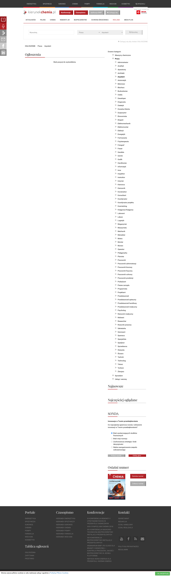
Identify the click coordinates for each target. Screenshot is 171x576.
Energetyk (121, 134)
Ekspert (120, 120)
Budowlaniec (123, 91)
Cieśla (120, 95)
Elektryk (121, 131)
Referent (121, 318)
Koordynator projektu (126, 202)
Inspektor (121, 174)
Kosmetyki (126, 4)
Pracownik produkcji (125, 278)
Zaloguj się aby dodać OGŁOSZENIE (133, 41)
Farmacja (100, 4)
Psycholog (122, 310)
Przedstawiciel (123, 296)
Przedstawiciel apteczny (127, 300)
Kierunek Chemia (63, 528)
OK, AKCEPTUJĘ (162, 573)
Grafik (120, 159)
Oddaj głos (137, 456)
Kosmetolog (122, 206)
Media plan (128, 20)
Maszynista (122, 228)
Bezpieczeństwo (80, 20)
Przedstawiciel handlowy (127, 303)
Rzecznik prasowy (125, 325)
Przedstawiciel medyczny (127, 307)
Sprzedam (119, 376)
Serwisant (121, 332)
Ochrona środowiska (100, 20)
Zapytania (29, 555)
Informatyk (122, 167)
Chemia (75, 4)
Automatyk (122, 80)
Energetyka (31, 4)
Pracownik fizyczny (125, 271)
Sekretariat (123, 518)
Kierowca (121, 185)
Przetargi (29, 559)
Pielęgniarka (122, 253)
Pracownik (122, 260)
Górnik (120, 156)
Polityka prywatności (128, 547)
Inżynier (121, 181)
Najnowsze (115, 386)
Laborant (121, 213)
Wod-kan (112, 4)
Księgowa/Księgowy (125, 210)
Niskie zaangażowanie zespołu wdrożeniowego (124, 448)
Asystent (47, 46)
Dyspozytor (122, 113)
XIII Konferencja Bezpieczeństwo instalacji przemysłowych (99, 540)
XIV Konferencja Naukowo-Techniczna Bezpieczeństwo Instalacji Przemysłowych (100, 532)
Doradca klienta (124, 109)
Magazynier (122, 224)
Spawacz (121, 336)
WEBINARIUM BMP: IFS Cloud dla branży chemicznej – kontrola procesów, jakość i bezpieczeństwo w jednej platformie (101, 551)
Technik (121, 357)
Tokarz (120, 364)
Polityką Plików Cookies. (59, 573)
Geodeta (121, 152)
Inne (119, 170)
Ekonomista (122, 116)
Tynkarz (121, 368)
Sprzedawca (122, 346)
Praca (40, 46)
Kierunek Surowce (64, 525)
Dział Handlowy (125, 525)
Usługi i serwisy (121, 379)
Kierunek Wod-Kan (64, 537)
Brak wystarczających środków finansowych (124, 434)
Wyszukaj (140, 4)
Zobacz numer (137, 484)
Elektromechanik (124, 123)
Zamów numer (137, 476)
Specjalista (122, 339)
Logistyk (121, 221)
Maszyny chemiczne (123, 55)
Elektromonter (123, 127)
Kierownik (121, 188)
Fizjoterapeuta (123, 141)
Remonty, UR (65, 20)
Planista (121, 256)
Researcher (122, 321)
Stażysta (121, 350)
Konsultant (122, 195)
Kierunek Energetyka (65, 518)
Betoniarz (121, 84)
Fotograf (121, 145)
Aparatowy (122, 70)
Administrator (123, 62)
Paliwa (43, 20)
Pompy (87, 4)
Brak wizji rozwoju (119, 439)
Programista (122, 289)
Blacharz (121, 87)
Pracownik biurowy (125, 267)
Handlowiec (122, 163)
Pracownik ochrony (125, 274)
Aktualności (31, 20)
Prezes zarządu (123, 285)
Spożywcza (47, 4)
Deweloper (122, 98)
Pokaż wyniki (116, 456)
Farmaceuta (122, 138)
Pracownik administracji (127, 264)
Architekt (121, 73)
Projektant (122, 292)
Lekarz (120, 217)
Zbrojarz (121, 371)
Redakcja (122, 522)
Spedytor (121, 343)
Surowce (62, 4)
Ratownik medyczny (125, 314)
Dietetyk (121, 106)
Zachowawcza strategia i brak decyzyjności (123, 443)
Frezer (120, 149)
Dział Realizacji (125, 528)
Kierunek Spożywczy (65, 522)
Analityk (121, 66)
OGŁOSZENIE (30, 46)
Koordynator (122, 199)
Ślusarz (120, 354)
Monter (120, 242)
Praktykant (122, 282)
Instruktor (121, 177)
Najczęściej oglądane (122, 400)
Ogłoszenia (30, 552)
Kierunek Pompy (63, 531)
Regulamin (123, 550)
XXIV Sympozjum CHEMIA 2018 (100, 527)
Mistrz (120, 238)
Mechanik (121, 231)
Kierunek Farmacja (64, 534)
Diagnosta (122, 102)
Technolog (122, 361)
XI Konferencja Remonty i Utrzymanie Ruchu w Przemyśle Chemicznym (98, 521)
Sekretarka (122, 328)
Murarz (120, 246)
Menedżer (121, 235)
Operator (121, 249)
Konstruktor (122, 192)
